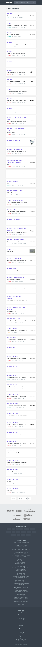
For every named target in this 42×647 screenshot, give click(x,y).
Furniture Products (21, 560)
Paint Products (21, 584)
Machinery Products (21, 573)
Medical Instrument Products (21, 577)
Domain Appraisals (21, 618)
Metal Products (21, 579)
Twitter (21, 631)
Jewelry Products (21, 566)
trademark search (18, 612)
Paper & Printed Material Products (21, 586)
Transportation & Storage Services (21, 598)
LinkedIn (21, 633)
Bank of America (19, 529)
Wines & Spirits (21, 602)
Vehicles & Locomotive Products (21, 601)
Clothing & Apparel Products (21, 545)
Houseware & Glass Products (21, 563)
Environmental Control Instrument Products (21, 555)
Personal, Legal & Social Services (21, 587)
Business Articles (21, 619)
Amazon (8, 529)
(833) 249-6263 (21, 638)
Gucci (18, 532)
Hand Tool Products (21, 562)
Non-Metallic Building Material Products (21, 583)
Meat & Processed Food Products (21, 574)
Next (29, 498)
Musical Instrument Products (21, 580)
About (21, 624)
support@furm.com (21, 639)
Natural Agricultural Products (21, 581)
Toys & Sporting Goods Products (21, 597)
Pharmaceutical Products (21, 588)
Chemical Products (21, 543)
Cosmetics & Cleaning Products (21, 552)
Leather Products (21, 569)
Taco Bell (23, 535)
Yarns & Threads (21, 604)
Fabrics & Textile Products (21, 556)
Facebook (8, 532)
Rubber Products (21, 593)
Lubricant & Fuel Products (21, 572)
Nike (18, 535)
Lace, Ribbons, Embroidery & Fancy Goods (21, 567)
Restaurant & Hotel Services (21, 590)
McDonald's (23, 532)
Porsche (29, 532)
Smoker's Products (21, 594)
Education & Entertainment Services (21, 553)
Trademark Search (21, 617)
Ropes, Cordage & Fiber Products (21, 591)
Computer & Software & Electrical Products (21, 548)
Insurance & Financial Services (21, 565)
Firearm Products (21, 557)
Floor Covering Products (21, 559)
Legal (21, 626)
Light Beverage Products (21, 570)
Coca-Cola (32, 529)
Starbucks (13, 535)
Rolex (34, 532)
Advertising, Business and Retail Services (21, 542)
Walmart (28, 535)
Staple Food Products (21, 595)
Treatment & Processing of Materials (21, 600)
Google (13, 532)
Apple (13, 529)
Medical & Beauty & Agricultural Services (21, 576)
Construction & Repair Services (21, 550)
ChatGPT (26, 529)
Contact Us (21, 640)
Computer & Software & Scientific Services (21, 549)
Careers (21, 625)
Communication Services (21, 546)
